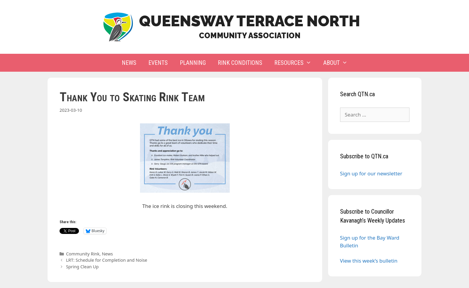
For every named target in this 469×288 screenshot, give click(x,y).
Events (158, 62)
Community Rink (83, 254)
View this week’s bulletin (369, 260)
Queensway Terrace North (249, 21)
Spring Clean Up (82, 266)
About (338, 63)
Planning (193, 62)
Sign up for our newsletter (371, 173)
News (129, 62)
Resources (295, 63)
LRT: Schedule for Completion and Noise (106, 260)
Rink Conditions (240, 62)
